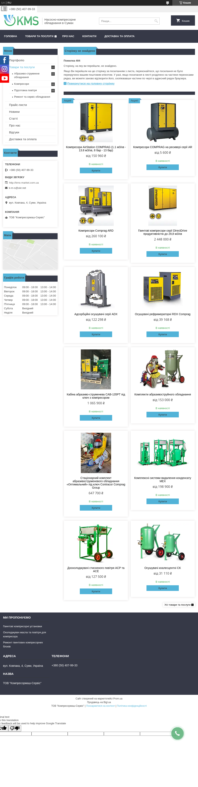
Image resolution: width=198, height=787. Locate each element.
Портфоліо (16, 60)
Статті (13, 118)
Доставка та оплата (119, 36)
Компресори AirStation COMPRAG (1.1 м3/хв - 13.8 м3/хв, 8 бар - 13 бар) (96, 148)
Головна (10, 36)
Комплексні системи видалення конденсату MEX (162, 479)
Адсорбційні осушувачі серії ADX (95, 314)
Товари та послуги (39, 36)
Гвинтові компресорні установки (22, 626)
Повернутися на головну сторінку (91, 83)
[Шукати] (156, 21)
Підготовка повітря (25, 90)
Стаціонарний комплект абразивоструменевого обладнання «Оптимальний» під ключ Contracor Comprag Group (96, 482)
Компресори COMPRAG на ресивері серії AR (162, 147)
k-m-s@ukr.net (17, 187)
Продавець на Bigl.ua (99, 702)
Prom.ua (117, 698)
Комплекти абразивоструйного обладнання (162, 394)
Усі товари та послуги (177, 604)
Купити (96, 170)
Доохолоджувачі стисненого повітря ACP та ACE (96, 569)
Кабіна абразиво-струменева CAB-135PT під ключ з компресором (96, 396)
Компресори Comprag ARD (95, 230)
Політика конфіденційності (132, 705)
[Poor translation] (14, 728)
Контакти (89, 36)
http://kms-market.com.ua (24, 182)
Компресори (21, 83)
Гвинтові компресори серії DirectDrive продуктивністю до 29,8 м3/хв (162, 232)
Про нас (68, 36)
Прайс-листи (18, 105)
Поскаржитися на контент (100, 705)
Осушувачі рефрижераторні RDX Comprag (163, 314)
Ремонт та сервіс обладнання (32, 96)
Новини (14, 111)
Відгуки (14, 132)
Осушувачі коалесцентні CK (162, 568)
